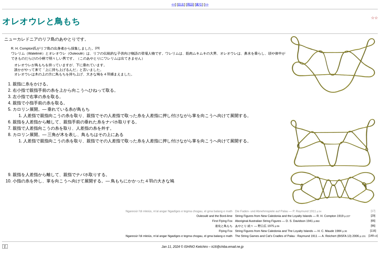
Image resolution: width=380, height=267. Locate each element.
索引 (199, 4)
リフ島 (48, 39)
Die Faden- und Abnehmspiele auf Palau (261, 211)
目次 (181, 4)
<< (173, 4)
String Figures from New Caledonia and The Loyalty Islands (274, 230)
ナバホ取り (116, 122)
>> (206, 4)
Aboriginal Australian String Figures (258, 220)
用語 (190, 4)
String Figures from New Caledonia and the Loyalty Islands (273, 215)
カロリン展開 (25, 109)
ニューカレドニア (21, 39)
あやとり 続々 (244, 225)
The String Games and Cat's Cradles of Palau (265, 235)
